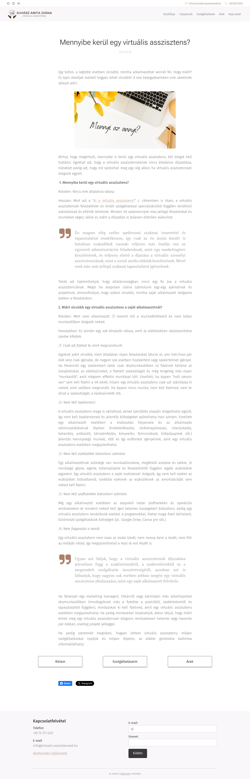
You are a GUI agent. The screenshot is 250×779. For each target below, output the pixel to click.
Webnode (125, 773)
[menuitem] (160, 14)
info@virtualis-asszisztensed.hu (205, 3)
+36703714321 (235, 3)
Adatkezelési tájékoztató (50, 753)
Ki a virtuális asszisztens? (114, 200)
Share (65, 683)
